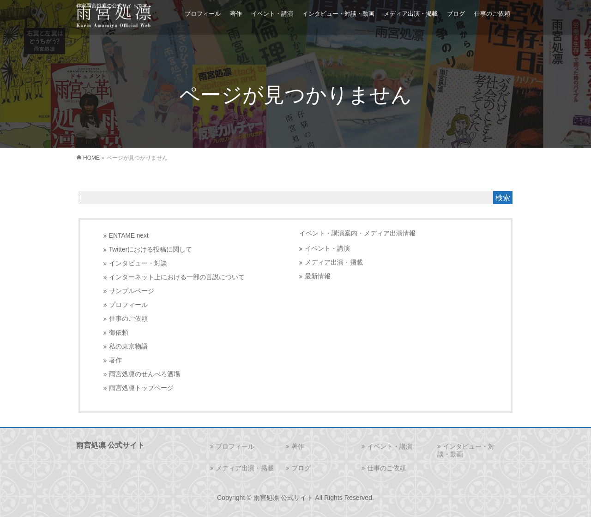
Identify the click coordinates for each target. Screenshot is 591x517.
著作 (115, 360)
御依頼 (118, 332)
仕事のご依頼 (128, 318)
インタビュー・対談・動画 (466, 450)
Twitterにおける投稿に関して (150, 249)
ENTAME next (129, 235)
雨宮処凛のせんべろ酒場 (144, 374)
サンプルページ (131, 291)
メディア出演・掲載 (334, 262)
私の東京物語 (128, 346)
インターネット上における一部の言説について (177, 277)
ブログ (301, 468)
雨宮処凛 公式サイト (283, 497)
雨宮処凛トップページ (141, 388)
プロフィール (128, 304)
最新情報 (318, 276)
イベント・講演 (327, 248)
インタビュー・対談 (138, 263)
